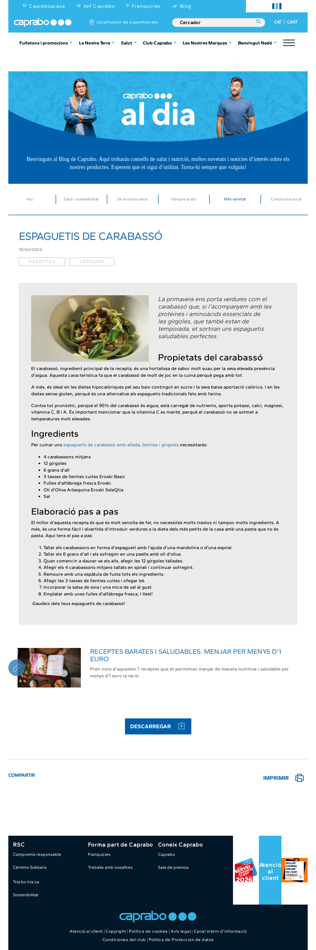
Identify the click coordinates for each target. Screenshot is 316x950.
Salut (126, 43)
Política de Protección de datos (181, 939)
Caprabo (166, 854)
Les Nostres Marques (205, 43)
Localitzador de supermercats (127, 22)
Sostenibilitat (25, 894)
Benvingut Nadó (255, 43)
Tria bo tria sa (26, 882)
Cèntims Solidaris (30, 867)
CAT (277, 22)
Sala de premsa (173, 867)
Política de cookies (148, 931)
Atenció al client (270, 871)
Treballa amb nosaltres (110, 867)
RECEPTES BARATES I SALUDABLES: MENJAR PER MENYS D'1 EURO (185, 655)
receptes (42, 261)
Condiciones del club (124, 939)
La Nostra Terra (94, 43)
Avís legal (181, 931)
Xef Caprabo (99, 6)
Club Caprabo (157, 43)
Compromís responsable (37, 854)
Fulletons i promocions (43, 43)
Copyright (116, 931)
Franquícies (146, 6)
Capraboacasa (47, 6)
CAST (292, 22)
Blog (185, 6)
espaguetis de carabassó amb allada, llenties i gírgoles (121, 445)
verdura (92, 261)
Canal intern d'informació (220, 931)
